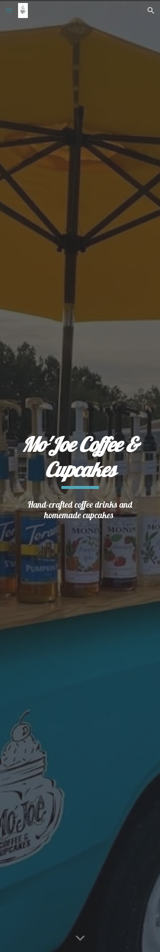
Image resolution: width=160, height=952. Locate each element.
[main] (80, 460)
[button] (9, 10)
